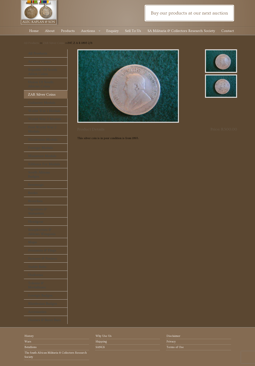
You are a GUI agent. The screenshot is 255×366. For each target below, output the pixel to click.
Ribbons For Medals (44, 164)
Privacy (171, 341)
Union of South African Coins (40, 84)
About (50, 31)
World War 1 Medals (44, 111)
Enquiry (112, 31)
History (29, 336)
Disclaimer (173, 336)
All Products (31, 43)
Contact (227, 31)
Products (68, 31)
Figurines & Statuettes (37, 211)
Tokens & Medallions (37, 285)
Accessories (37, 312)
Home (34, 31)
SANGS (100, 347)
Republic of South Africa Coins (42, 72)
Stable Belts (37, 267)
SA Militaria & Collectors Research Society (181, 31)
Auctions (90, 31)
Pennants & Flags (42, 250)
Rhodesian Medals (43, 139)
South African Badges (39, 174)
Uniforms (35, 275)
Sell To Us (133, 31)
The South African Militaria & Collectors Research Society (56, 355)
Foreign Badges (40, 295)
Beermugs (36, 185)
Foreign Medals (40, 148)
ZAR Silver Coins (53, 43)
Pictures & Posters (42, 258)
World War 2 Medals (44, 119)
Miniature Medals (42, 156)
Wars (28, 341)
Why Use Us (104, 336)
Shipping (101, 341)
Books (33, 193)
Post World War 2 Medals (42, 129)
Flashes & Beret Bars (44, 320)
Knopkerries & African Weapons (42, 232)
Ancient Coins (39, 61)
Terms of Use (175, 347)
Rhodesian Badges (42, 304)
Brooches (35, 201)
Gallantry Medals (41, 103)
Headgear (35, 222)
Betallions (31, 347)
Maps (32, 242)
